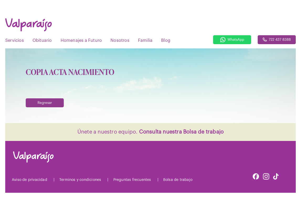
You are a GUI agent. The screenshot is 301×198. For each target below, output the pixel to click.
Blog (165, 40)
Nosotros (119, 40)
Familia (145, 40)
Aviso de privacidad (29, 180)
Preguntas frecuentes (132, 180)
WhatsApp (232, 39)
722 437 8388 (277, 40)
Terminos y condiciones (80, 180)
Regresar (45, 102)
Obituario (42, 40)
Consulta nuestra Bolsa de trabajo (181, 132)
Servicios (14, 40)
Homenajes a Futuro (81, 40)
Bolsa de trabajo (177, 180)
